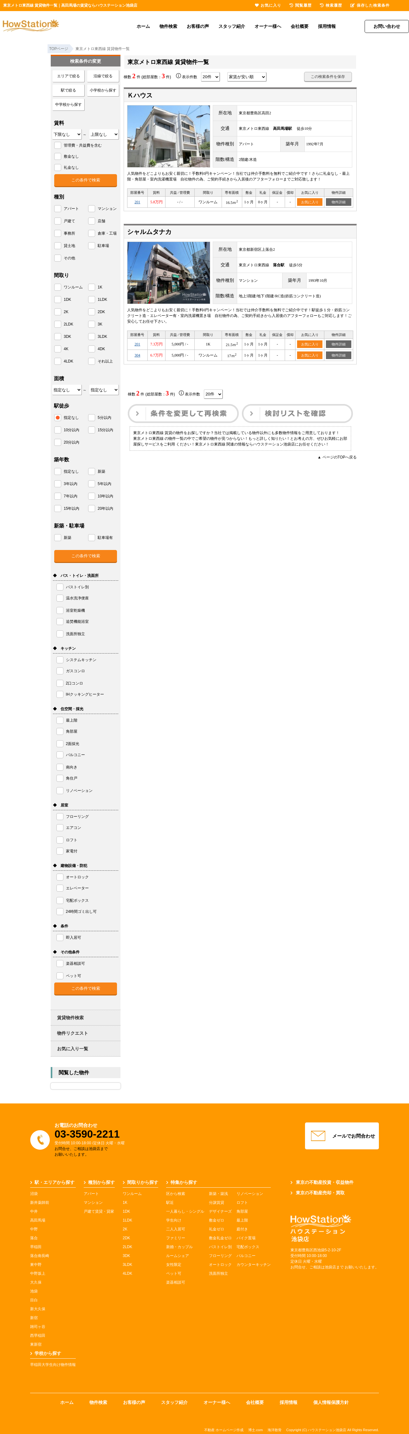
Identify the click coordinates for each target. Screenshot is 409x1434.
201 (137, 202)
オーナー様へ (268, 26)
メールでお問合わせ (342, 1136)
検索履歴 (331, 5)
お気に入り (310, 202)
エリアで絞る (68, 76)
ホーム (143, 26)
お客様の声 (198, 26)
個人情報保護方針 (331, 1402)
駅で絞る (68, 90)
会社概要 (299, 26)
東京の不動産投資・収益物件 (322, 1182)
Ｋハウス (140, 95)
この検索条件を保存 (328, 76)
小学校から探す (103, 90)
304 (137, 355)
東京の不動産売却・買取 (317, 1192)
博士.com (255, 1430)
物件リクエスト (72, 1033)
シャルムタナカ (149, 231)
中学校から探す (68, 104)
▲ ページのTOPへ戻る (337, 457)
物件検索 (168, 26)
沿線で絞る (103, 76)
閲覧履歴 (300, 5)
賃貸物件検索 (70, 1017)
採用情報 (327, 26)
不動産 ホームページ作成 (223, 1430)
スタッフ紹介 (231, 26)
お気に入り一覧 (72, 1048)
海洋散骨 (275, 1430)
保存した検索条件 (370, 5)
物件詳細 (339, 202)
